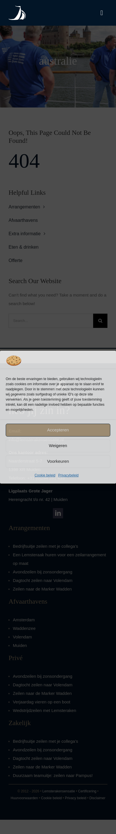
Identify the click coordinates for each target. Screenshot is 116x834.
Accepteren (58, 429)
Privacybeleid (68, 475)
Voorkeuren (58, 461)
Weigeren (58, 445)
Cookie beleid (45, 475)
